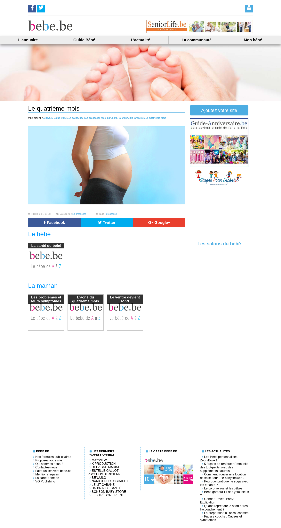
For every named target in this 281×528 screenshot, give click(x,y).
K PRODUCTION (104, 463)
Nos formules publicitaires (53, 456)
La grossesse (79, 214)
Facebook (54, 222)
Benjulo (99, 477)
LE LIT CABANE (103, 484)
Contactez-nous (46, 467)
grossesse (111, 214)
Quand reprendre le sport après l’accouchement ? (224, 507)
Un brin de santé (106, 488)
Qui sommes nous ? (49, 464)
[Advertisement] (219, 212)
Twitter (107, 222)
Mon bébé (253, 40)
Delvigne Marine (106, 467)
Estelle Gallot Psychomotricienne (105, 472)
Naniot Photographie (110, 481)
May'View (99, 460)
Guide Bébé (84, 40)
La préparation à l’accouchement (226, 513)
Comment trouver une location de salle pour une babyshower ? (223, 476)
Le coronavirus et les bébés (223, 488)
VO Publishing (45, 481)
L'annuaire (28, 40)
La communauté (197, 40)
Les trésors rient (108, 495)
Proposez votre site (48, 460)
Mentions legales (47, 474)
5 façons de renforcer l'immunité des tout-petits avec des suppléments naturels (224, 467)
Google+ (159, 222)
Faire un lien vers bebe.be (53, 471)
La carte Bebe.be (47, 478)
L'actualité (140, 40)
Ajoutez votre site (219, 110)
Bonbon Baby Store (109, 491)
